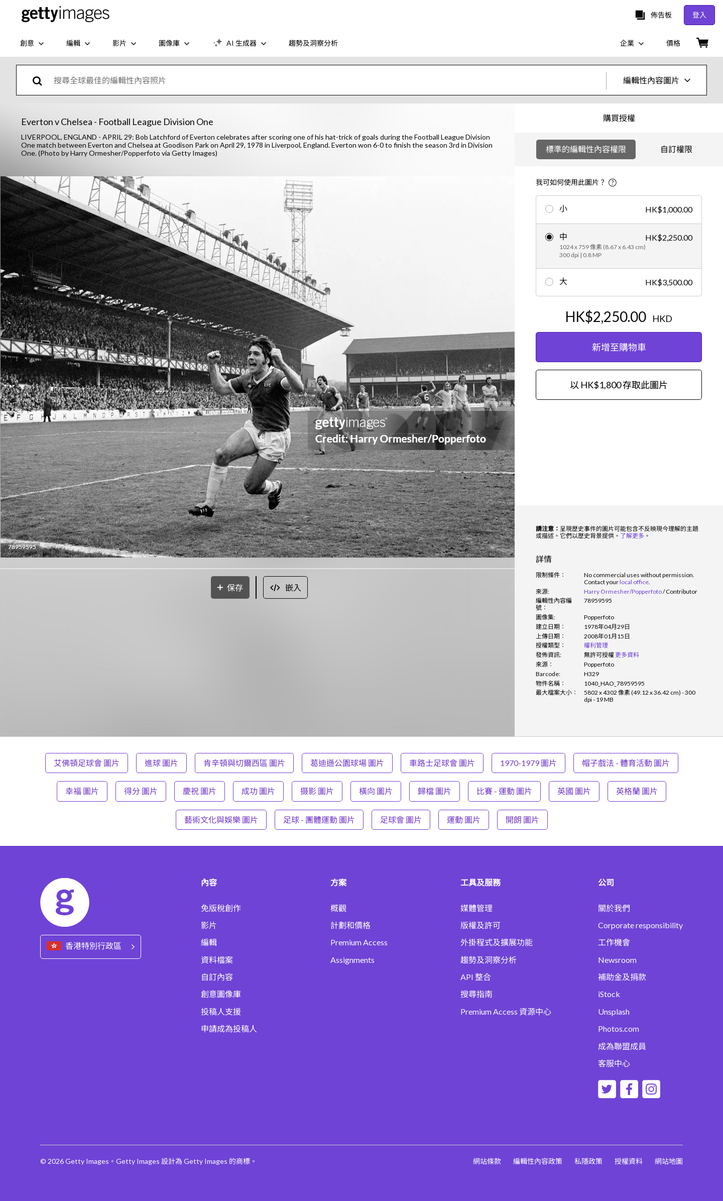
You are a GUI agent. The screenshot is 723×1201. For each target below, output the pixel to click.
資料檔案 (217, 959)
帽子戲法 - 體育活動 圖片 (626, 763)
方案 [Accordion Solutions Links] (338, 882)
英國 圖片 (574, 791)
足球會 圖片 (401, 819)
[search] (41, 80)
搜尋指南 (476, 994)
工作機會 (614, 942)
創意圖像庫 (221, 994)
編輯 (209, 942)
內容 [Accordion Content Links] (209, 882)
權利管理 (596, 645)
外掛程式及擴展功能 (496, 942)
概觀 (338, 908)
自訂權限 (676, 149)
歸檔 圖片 (434, 791)
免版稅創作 (221, 908)
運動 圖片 (463, 819)
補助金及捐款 (622, 976)
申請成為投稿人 (229, 1028)
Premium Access (359, 942)
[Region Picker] (90, 946)
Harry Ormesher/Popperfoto (623, 591)
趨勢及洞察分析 (488, 959)
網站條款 (487, 1161)
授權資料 (629, 1161)
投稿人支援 (221, 1011)
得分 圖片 (141, 791)
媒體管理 (476, 908)
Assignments (352, 959)
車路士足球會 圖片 (442, 763)
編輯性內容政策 (537, 1161)
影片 (209, 925)
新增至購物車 (619, 347)
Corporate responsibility (640, 925)
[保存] (230, 587)
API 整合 (475, 976)
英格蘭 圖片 (637, 791)
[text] (328, 80)
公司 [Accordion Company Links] (606, 882)
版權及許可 (480, 925)
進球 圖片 (161, 763)
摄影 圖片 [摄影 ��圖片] (317, 791)
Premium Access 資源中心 (505, 1011)
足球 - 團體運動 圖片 (319, 819)
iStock (609, 994)
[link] (599, 655)
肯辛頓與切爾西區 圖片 (244, 763)
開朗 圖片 (522, 819)
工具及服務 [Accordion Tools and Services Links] (480, 882)
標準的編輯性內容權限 (586, 149)
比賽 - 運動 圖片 (504, 791)
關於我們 (614, 908)
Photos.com (618, 1028)
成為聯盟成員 (622, 1046)
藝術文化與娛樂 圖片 (221, 819)
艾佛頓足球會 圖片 (86, 763)
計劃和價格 (350, 925)
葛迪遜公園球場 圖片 (347, 763)
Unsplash (614, 1011)
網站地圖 (669, 1161)
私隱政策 (588, 1161)
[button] (258, 367)
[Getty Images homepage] (65, 15)
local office (634, 582)
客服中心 (614, 1063)
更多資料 (627, 655)
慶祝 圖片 (199, 791)
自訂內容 (217, 976)
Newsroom (617, 959)
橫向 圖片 (376, 791)
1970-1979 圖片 (528, 763)
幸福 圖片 (82, 791)
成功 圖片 (258, 791)
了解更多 (632, 535)
